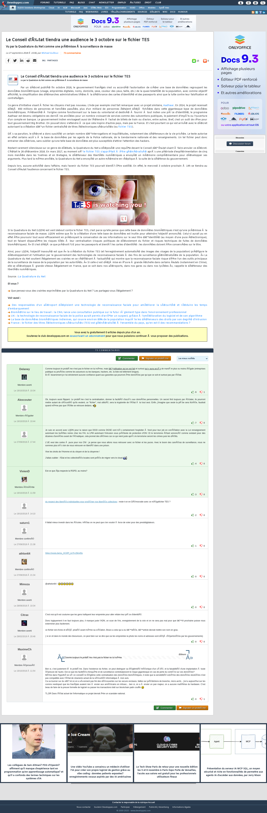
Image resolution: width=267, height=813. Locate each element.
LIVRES (104, 12)
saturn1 (25, 529)
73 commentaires (72, 55)
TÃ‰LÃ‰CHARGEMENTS (123, 12)
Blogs (81, 2)
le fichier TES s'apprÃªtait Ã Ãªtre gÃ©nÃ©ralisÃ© (115, 154)
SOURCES (142, 12)
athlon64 (24, 559)
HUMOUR (182, 12)
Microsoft (75, 8)
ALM (65, 8)
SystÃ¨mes (164, 8)
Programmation (119, 8)
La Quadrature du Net (31, 278)
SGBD (132, 8)
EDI (106, 8)
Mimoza (25, 590)
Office (141, 8)
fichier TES (125, 129)
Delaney (24, 375)
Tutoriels (59, 2)
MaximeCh (24, 655)
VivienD (25, 477)
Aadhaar (168, 107)
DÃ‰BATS (155, 12)
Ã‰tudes (135, 2)
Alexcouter (25, 406)
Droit (148, 2)
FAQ (71, 2)
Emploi (121, 2)
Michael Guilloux (49, 55)
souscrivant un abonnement (87, 338)
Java (85, 8)
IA (59, 8)
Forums (45, 2)
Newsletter (106, 2)
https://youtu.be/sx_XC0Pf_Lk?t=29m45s (64, 559)
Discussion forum (240, 143)
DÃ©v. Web (96, 8)
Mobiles (151, 8)
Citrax (25, 621)
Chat (91, 2)
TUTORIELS (70, 12)
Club (158, 2)
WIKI (165, 12)
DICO (172, 12)
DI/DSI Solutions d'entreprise (31, 8)
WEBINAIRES (92, 12)
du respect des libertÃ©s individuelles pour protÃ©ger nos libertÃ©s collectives (81, 508)
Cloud (51, 8)
